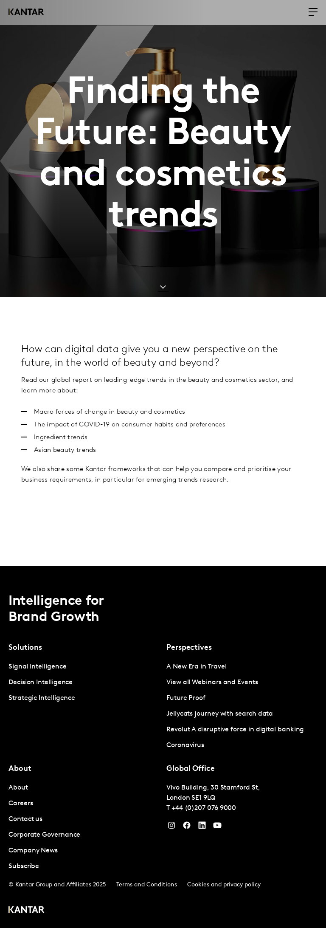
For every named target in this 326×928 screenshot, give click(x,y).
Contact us (25, 819)
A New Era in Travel (196, 666)
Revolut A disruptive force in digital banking (235, 729)
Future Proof (185, 698)
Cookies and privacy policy (224, 885)
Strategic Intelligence (41, 698)
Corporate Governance (44, 835)
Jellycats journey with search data (219, 714)
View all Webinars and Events (212, 682)
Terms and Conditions (146, 885)
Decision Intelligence (40, 682)
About (18, 787)
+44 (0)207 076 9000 (203, 808)
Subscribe (23, 866)
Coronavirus (185, 745)
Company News (33, 850)
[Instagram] (171, 827)
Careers (20, 803)
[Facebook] (187, 827)
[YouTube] (202, 827)
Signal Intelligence (37, 666)
